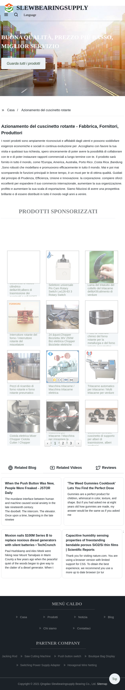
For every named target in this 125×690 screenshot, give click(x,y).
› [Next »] (78, 443)
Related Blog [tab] (22, 467)
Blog (112, 617)
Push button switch (68, 656)
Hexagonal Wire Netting (80, 665)
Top (114, 678)
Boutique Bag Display (100, 656)
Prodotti (54, 617)
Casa (10, 110)
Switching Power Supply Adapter (39, 665)
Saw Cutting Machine (36, 656)
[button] (6, 15)
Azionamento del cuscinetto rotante (46, 110)
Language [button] (30, 15)
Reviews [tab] (106, 467)
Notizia (84, 617)
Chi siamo (51, 628)
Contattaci (85, 628)
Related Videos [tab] (66, 467)
